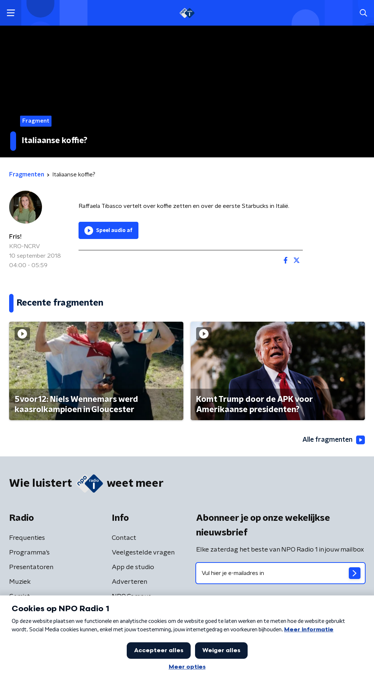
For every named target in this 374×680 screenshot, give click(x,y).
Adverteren (129, 582)
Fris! (15, 237)
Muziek (20, 582)
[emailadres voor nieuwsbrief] (280, 573)
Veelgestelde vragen (143, 552)
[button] (11, 13)
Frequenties (27, 538)
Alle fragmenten (333, 440)
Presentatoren (31, 567)
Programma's (29, 552)
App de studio (133, 567)
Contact (124, 538)
